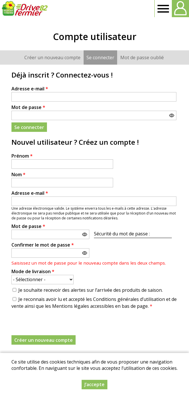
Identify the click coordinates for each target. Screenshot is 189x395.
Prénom (22, 156)
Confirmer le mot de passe (42, 245)
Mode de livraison (32, 271)
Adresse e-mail (29, 89)
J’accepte (94, 384)
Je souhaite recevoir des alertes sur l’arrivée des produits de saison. (90, 290)
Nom (18, 174)
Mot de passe (28, 107)
